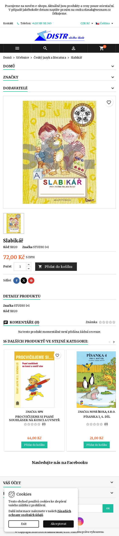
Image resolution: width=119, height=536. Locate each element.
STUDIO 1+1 (21, 306)
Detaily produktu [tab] (21, 296)
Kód (6, 247)
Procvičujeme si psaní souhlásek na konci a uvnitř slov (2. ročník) (34, 420)
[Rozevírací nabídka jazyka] (105, 23)
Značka (27, 247)
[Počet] (20, 266)
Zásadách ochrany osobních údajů (39, 513)
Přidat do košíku (55, 267)
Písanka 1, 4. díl (96, 417)
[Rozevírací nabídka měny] (87, 23)
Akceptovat (58, 524)
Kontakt (8, 23)
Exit (24, 524)
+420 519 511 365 (42, 23)
